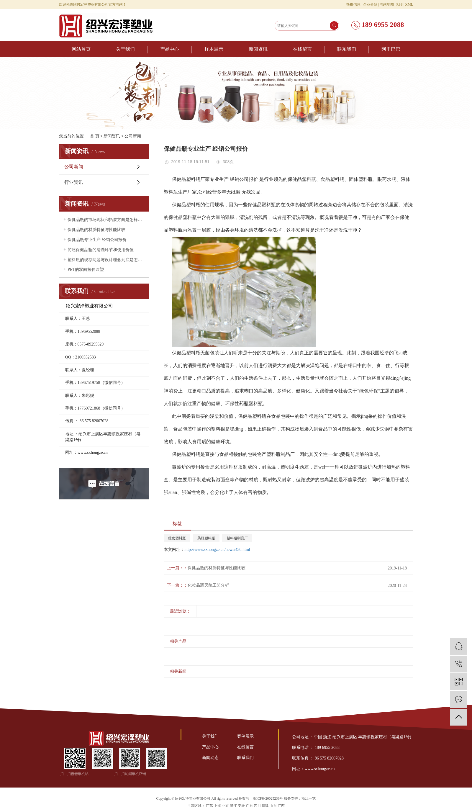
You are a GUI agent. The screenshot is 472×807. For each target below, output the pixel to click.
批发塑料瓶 (177, 538)
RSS (399, 4)
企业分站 (370, 4)
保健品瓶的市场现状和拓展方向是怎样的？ (106, 219)
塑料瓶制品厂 (237, 538)
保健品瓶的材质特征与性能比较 (96, 229)
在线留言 (302, 49)
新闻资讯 (258, 49)
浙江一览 (308, 798)
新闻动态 (210, 757)
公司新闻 (132, 136)
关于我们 (125, 49)
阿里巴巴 (390, 49)
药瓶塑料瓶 (206, 538)
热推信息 (353, 4)
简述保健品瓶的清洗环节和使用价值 (101, 250)
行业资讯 (73, 182)
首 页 (94, 136)
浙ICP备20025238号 (268, 798)
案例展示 (245, 736)
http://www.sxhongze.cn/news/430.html (217, 549)
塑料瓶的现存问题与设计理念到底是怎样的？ (106, 260)
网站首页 (81, 49)
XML (409, 4)
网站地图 (387, 4)
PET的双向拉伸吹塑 (86, 269)
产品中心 (169, 49)
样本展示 (213, 49)
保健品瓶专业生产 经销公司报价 (97, 240)
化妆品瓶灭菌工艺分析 (208, 585)
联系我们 (346, 49)
